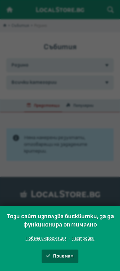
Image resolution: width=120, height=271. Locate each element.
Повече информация (46, 238)
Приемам (60, 256)
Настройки (83, 238)
